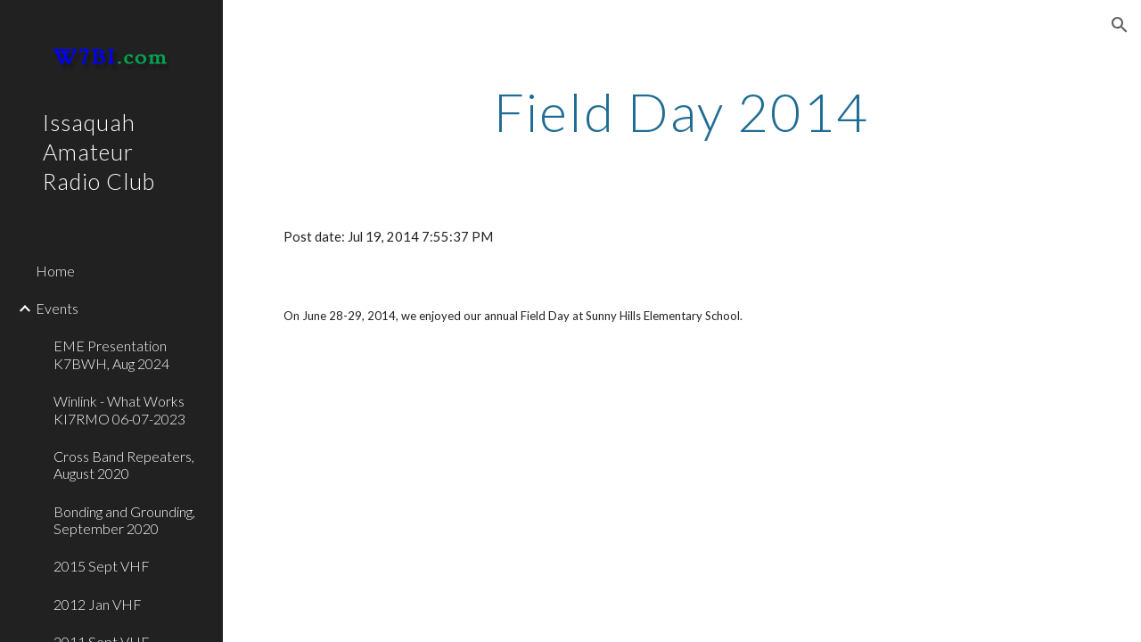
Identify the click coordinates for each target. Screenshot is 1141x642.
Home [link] (55, 270)
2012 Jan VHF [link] (97, 604)
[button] (1119, 25)
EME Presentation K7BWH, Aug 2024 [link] (111, 354)
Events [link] (57, 308)
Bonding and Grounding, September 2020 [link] (124, 520)
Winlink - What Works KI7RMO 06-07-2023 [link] (119, 409)
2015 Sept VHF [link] (101, 565)
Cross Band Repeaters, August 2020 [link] (123, 465)
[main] (681, 111)
